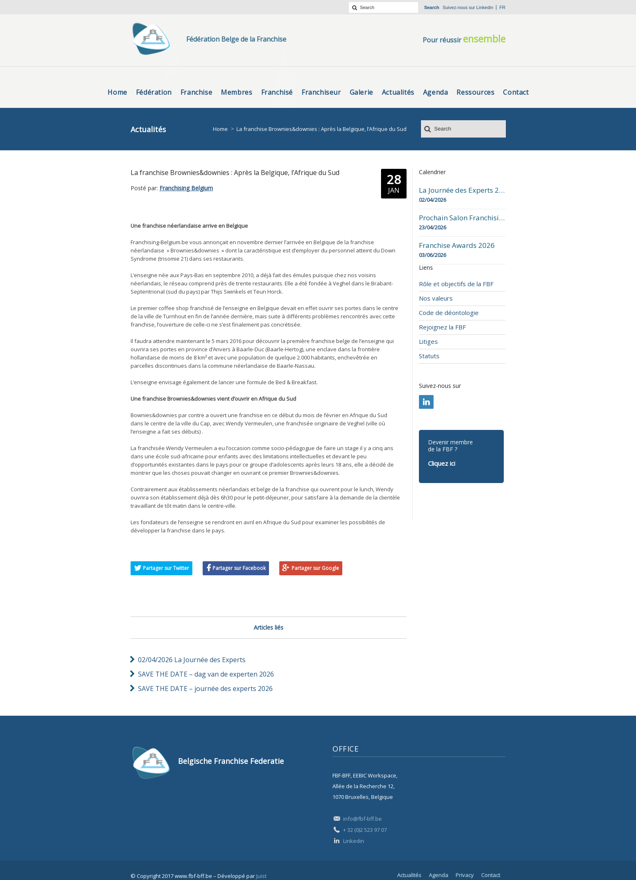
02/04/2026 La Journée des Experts (192, 659)
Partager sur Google (315, 568)
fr (502, 7)
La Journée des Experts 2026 (462, 190)
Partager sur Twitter (166, 568)
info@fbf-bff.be (362, 818)
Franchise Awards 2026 (457, 245)
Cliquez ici (441, 463)
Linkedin (484, 7)
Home (220, 129)
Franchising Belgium (186, 188)
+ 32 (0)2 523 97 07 (365, 829)
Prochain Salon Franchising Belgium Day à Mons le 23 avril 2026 (462, 217)
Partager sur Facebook (239, 568)
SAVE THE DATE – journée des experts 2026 (205, 688)
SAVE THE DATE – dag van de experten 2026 (206, 674)
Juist (261, 876)
